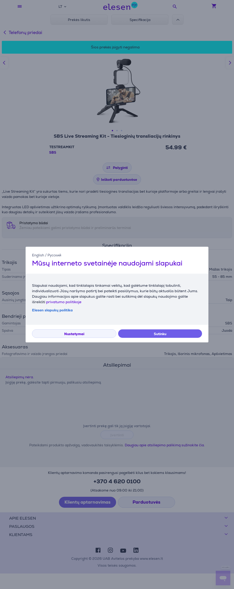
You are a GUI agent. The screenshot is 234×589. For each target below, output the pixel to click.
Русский (54, 255)
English (38, 255)
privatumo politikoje (63, 301)
